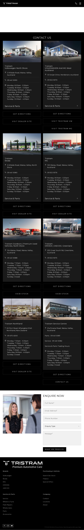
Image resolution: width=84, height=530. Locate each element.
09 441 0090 (12, 80)
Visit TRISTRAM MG (62, 129)
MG (4, 482)
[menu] (80, 3)
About (45, 505)
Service (5, 498)
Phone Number (51, 418)
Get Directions (22, 114)
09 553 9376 (52, 173)
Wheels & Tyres (8, 501)
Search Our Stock (49, 475)
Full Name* (49, 403)
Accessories (7, 514)
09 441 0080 (12, 173)
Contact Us (62, 382)
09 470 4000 (12, 336)
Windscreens (7, 508)
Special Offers (48, 482)
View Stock (21, 294)
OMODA (6, 485)
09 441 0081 (55, 336)
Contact (46, 498)
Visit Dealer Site (22, 121)
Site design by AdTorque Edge (72, 527)
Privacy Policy (59, 527)
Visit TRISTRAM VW (62, 121)
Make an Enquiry (54, 449)
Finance (46, 479)
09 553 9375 (52, 258)
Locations (46, 501)
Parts (5, 511)
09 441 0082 (57, 341)
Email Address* (51, 411)
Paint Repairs (7, 505)
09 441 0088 (12, 258)
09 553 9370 (52, 80)
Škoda (5, 479)
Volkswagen (7, 475)
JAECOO (6, 488)
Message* (49, 434)
